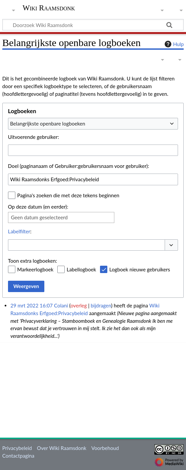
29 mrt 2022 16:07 (31, 305)
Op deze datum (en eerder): (38, 207)
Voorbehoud (105, 448)
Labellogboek (81, 269)
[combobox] (93, 123)
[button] (171, 245)
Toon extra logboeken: (32, 261)
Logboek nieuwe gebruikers (139, 269)
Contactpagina (18, 456)
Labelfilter (19, 231)
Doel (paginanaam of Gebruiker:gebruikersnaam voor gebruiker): (78, 166)
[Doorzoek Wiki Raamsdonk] (93, 24)
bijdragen (101, 305)
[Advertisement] (94, 389)
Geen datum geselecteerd (39, 217)
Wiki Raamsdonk (49, 8)
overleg (78, 305)
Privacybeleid (17, 448)
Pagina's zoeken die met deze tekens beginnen (68, 195)
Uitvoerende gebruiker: (33, 137)
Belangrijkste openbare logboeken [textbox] (47, 124)
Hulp (173, 44)
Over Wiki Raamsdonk (61, 448)
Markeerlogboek (35, 269)
